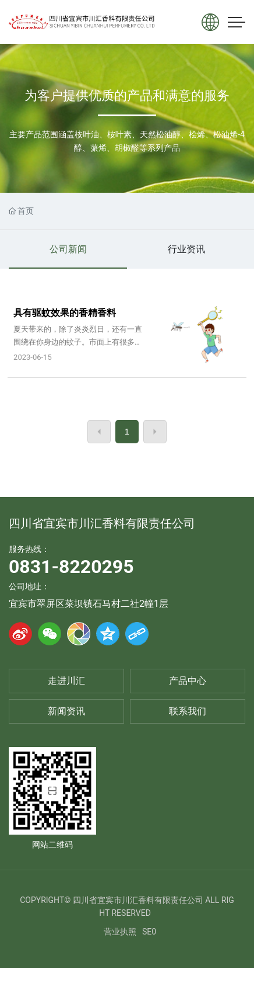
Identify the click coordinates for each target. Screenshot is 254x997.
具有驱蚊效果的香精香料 (64, 312)
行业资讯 (186, 249)
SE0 (149, 931)
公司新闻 (68, 249)
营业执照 (120, 931)
